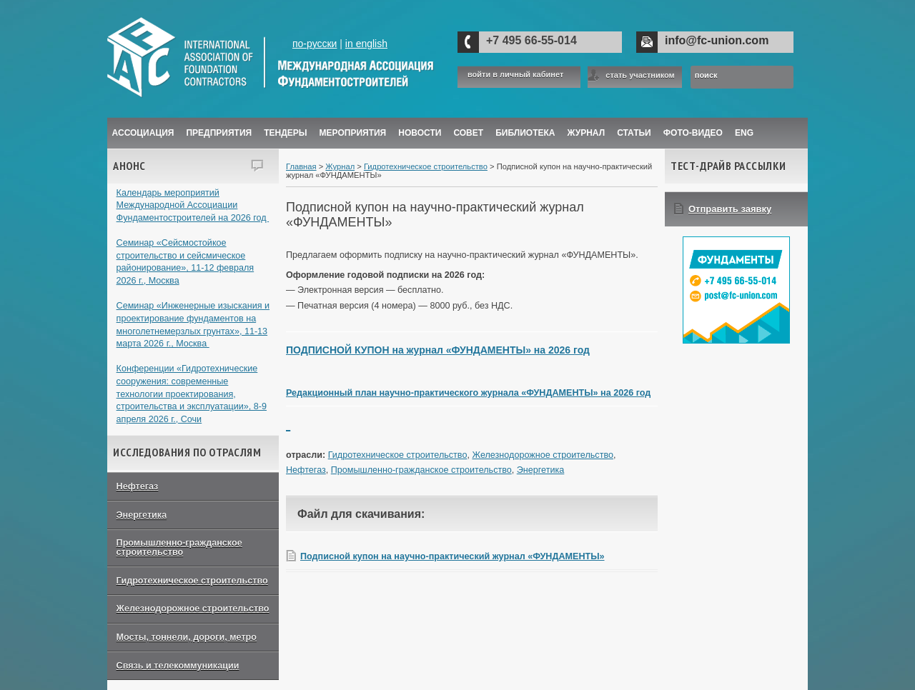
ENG (744, 133)
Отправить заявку (729, 209)
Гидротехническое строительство (192, 581)
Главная (301, 166)
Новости (419, 133)
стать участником (639, 75)
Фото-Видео (693, 133)
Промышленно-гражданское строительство (179, 547)
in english (366, 43)
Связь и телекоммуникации (178, 666)
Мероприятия (353, 133)
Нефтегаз (138, 486)
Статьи (634, 133)
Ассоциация (143, 133)
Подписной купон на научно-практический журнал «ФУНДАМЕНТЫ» (452, 556)
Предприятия (219, 133)
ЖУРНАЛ (586, 133)
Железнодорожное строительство (193, 609)
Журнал (340, 166)
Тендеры (285, 133)
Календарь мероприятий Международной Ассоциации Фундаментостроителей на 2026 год (193, 205)
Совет (468, 133)
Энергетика (142, 515)
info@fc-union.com (716, 40)
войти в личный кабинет (515, 75)
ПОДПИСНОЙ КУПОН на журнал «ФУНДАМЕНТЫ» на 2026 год (438, 350)
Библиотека (525, 133)
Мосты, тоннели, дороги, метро (187, 637)
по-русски (314, 43)
